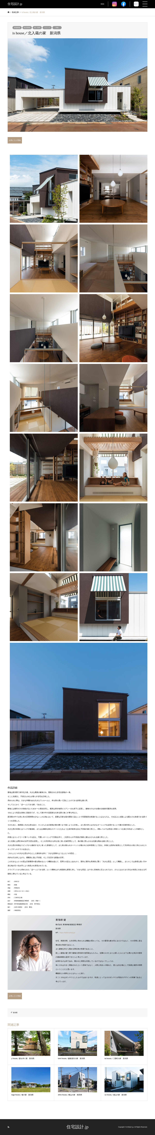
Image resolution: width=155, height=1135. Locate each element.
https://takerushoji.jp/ (67, 933)
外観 (57, 27)
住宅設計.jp (77, 1126)
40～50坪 (37, 27)
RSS (8, 1127)
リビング (47, 27)
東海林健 (17, 27)
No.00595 (27, 27)
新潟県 (15, 1012)
